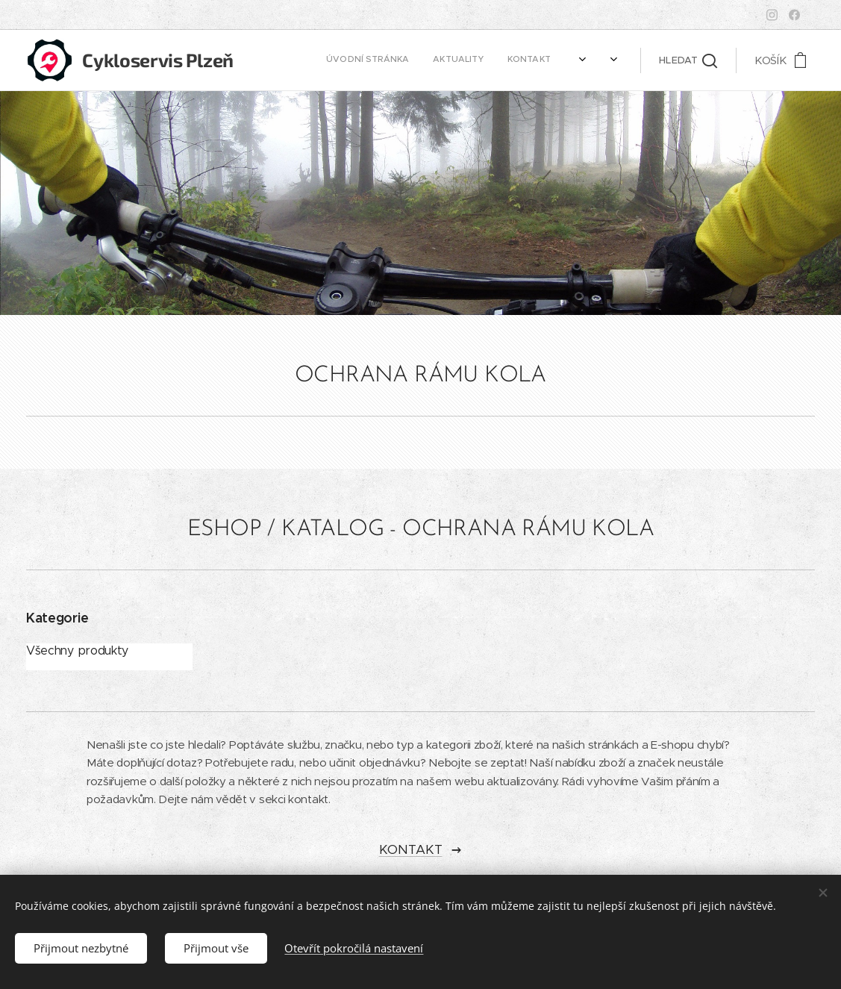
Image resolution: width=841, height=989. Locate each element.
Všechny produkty (77, 650)
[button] (688, 60)
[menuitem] (365, 60)
